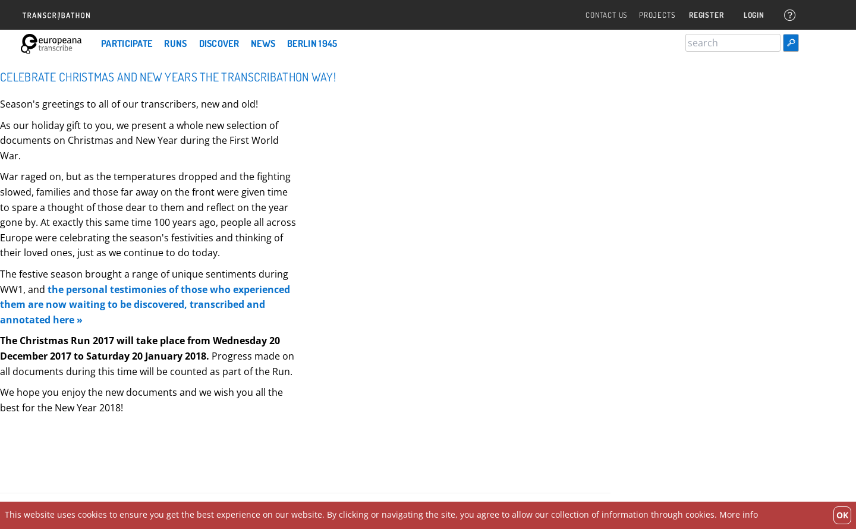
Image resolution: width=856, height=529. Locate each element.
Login (753, 15)
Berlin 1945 (312, 43)
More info (738, 514)
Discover (219, 43)
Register (705, 15)
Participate (126, 43)
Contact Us (606, 15)
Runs (175, 43)
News (263, 43)
